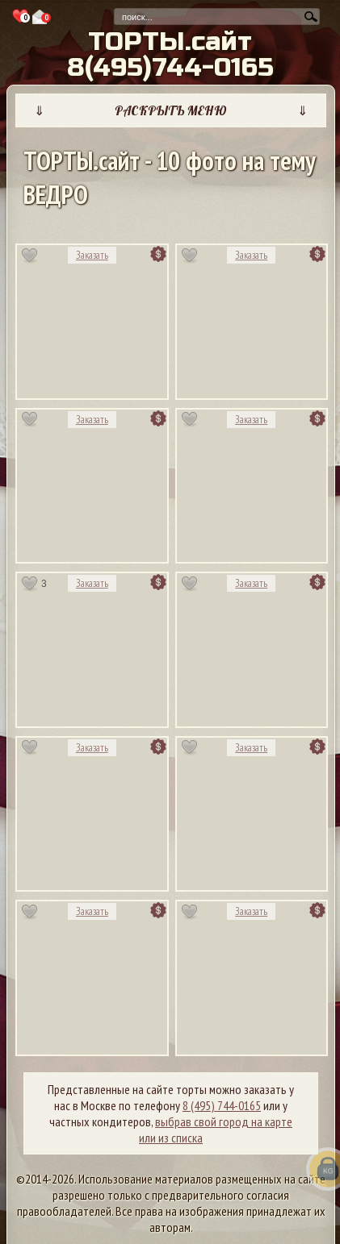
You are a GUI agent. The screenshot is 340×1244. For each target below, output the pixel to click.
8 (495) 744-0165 (222, 1105)
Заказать (92, 255)
